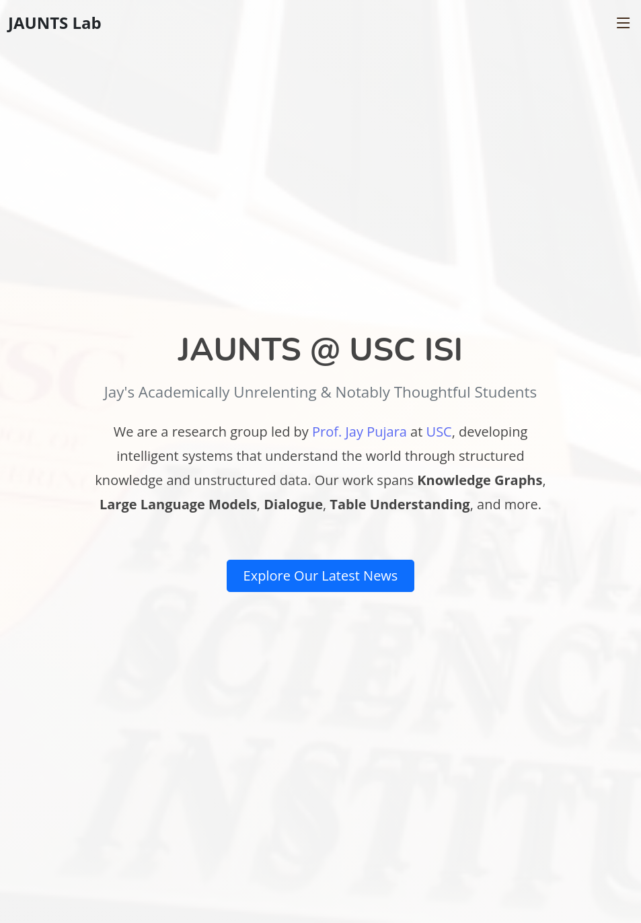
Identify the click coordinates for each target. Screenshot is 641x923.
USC (439, 431)
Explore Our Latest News (320, 575)
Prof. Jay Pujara (359, 431)
